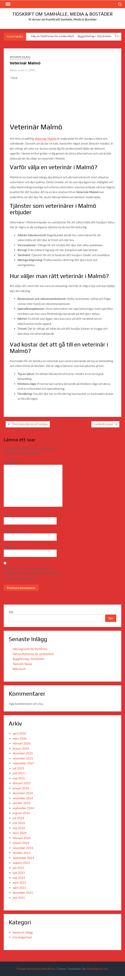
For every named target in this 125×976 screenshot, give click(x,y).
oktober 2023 (21, 852)
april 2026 (19, 733)
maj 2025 (19, 778)
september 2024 (23, 808)
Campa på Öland (103, 424)
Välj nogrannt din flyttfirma (30, 649)
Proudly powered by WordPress (36, 968)
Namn (8, 514)
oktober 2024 (21, 803)
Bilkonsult (19, 669)
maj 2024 (19, 828)
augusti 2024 (21, 813)
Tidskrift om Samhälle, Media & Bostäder (62, 14)
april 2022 (19, 887)
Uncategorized (22, 937)
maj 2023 (19, 877)
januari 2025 (21, 788)
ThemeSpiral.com (97, 968)
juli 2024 (18, 818)
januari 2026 (21, 748)
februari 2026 (22, 743)
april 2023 (19, 882)
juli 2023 (18, 867)
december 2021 (23, 892)
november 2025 (23, 758)
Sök (11, 612)
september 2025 (23, 763)
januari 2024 (21, 843)
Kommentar (12, 462)
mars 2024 (20, 833)
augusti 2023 (21, 862)
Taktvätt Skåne (22, 664)
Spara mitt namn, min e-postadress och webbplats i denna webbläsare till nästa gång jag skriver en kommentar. (32, 573)
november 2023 (23, 848)
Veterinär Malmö (45, 138)
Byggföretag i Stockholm (98, 36)
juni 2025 (19, 773)
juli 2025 (18, 768)
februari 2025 (22, 783)
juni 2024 (19, 823)
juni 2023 (19, 872)
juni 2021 (19, 897)
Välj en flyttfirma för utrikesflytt (55, 36)
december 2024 (23, 793)
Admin (13, 70)
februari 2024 (22, 838)
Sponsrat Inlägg (20, 56)
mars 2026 (20, 738)
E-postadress (13, 531)
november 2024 (23, 798)
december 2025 (23, 753)
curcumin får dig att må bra (30, 424)
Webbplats (11, 547)
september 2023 (23, 858)
